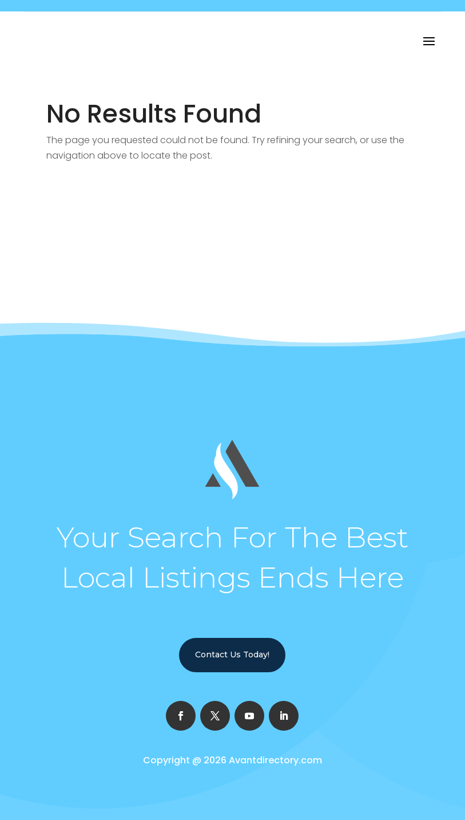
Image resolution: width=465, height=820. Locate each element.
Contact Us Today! (232, 654)
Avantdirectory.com (275, 760)
